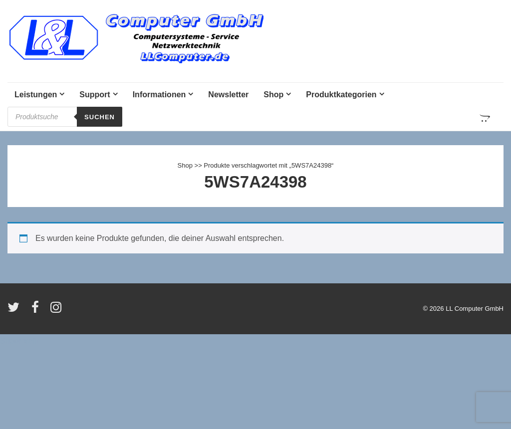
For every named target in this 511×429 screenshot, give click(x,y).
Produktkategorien (341, 94)
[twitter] (15, 310)
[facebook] (37, 310)
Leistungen (35, 94)
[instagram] (57, 310)
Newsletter (228, 94)
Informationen (159, 94)
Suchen (99, 117)
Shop (273, 94)
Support (94, 94)
